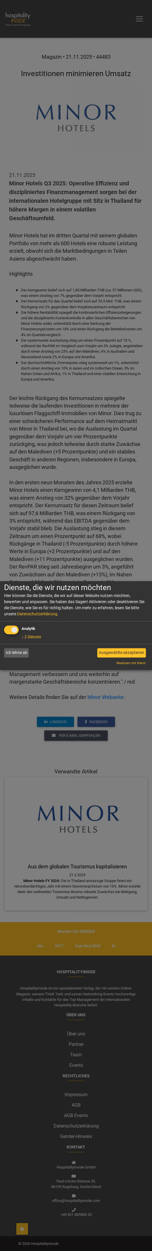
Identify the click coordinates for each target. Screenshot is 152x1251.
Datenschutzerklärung (37, 614)
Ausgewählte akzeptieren (121, 652)
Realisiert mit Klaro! (131, 663)
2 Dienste (31, 637)
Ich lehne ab (16, 652)
